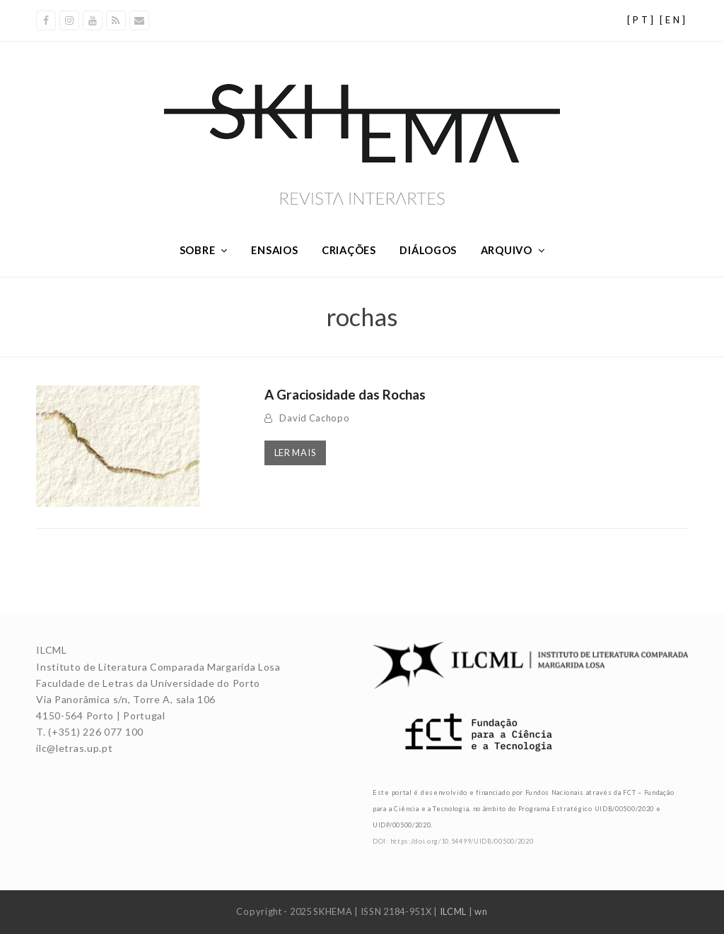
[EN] (674, 19)
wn (480, 911)
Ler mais (295, 452)
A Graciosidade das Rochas (345, 394)
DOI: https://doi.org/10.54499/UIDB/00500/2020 (453, 841)
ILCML (453, 911)
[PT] (641, 19)
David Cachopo (314, 418)
